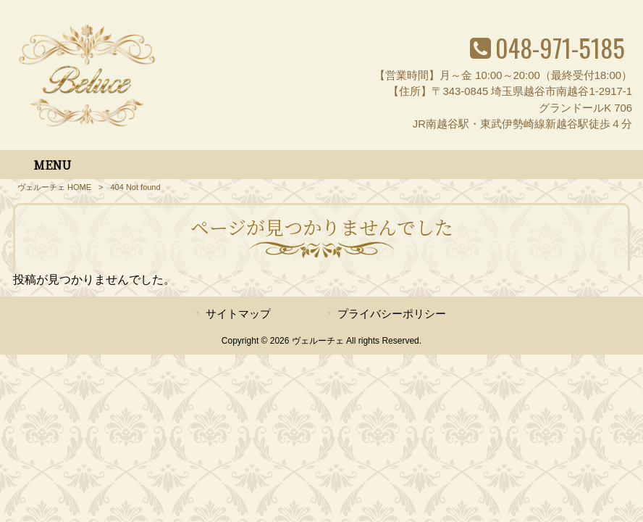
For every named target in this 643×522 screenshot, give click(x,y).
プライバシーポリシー (391, 314)
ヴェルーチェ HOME (54, 187)
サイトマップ (238, 314)
